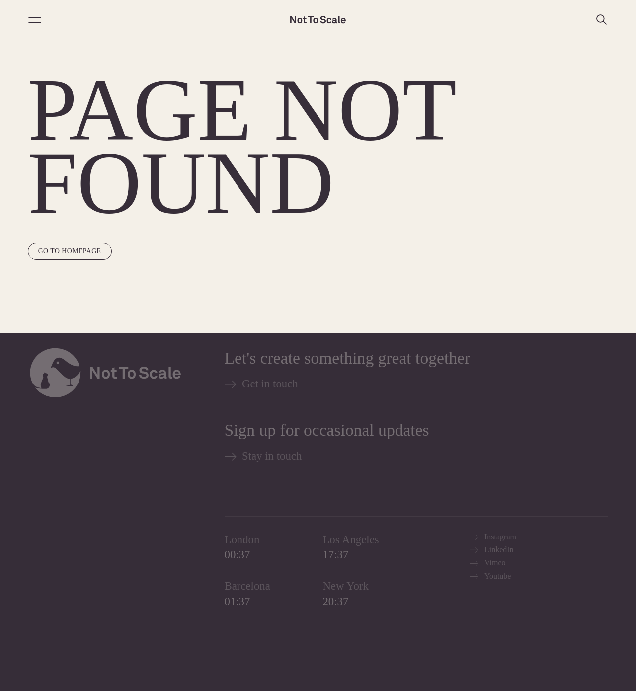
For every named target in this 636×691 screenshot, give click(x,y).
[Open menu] (35, 20)
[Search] (601, 20)
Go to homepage (69, 251)
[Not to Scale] (318, 20)
